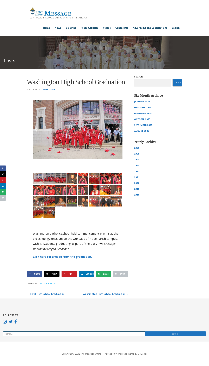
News (58, 27)
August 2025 (141, 130)
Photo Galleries (90, 27)
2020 (136, 182)
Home (46, 27)
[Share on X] (51, 274)
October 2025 (142, 119)
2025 (136, 153)
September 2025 (143, 124)
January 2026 (142, 101)
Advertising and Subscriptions (150, 27)
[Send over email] (103, 274)
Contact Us (121, 27)
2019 (136, 188)
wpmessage (49, 89)
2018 (136, 194)
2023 (136, 165)
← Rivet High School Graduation (45, 294)
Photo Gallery (46, 283)
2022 (136, 171)
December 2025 (142, 107)
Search (176, 27)
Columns (71, 27)
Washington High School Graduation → (105, 294)
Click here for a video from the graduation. (62, 257)
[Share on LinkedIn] (86, 274)
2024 (136, 159)
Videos (107, 27)
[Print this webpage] (120, 274)
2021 (136, 177)
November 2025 (143, 113)
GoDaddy (142, 353)
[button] (36, 129)
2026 (136, 147)
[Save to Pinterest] (69, 274)
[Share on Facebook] (34, 274)
